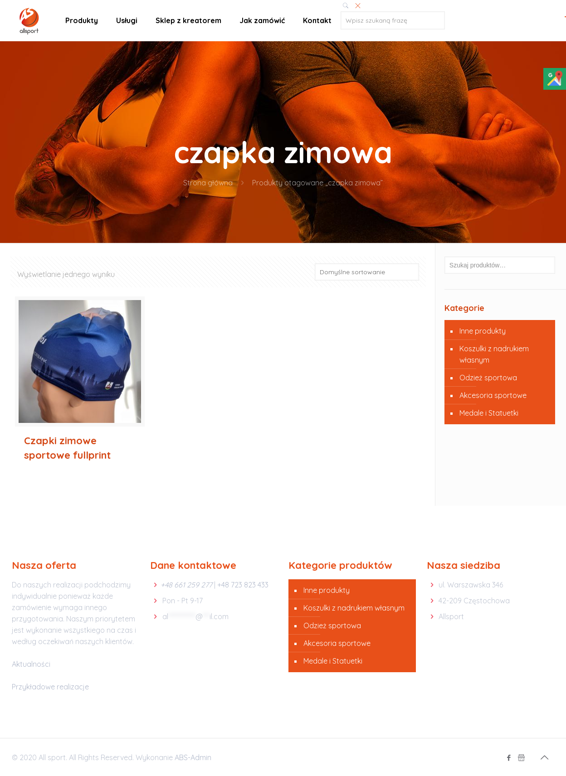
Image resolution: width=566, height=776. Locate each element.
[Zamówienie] (367, 272)
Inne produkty (482, 330)
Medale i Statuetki (488, 412)
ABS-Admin (193, 757)
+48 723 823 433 (242, 584)
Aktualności (31, 664)
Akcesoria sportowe (493, 395)
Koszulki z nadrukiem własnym (494, 354)
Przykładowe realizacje (50, 686)
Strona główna (208, 182)
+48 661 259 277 (186, 584)
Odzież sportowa (488, 377)
